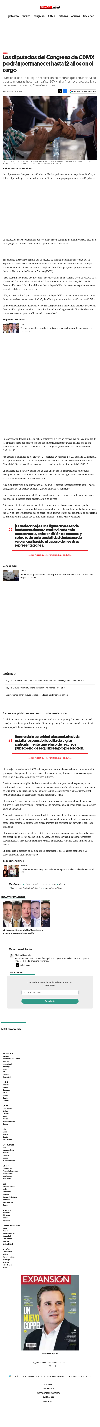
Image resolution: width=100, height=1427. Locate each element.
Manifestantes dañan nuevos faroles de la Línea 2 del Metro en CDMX (36, 695)
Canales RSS (48, 1397)
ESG (4, 1071)
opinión (75, 16)
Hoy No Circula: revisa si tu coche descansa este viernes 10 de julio (35, 687)
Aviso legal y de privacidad (48, 1392)
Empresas (6, 1056)
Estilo (4, 1147)
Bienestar (6, 1262)
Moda (5, 1116)
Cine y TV (6, 1155)
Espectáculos (7, 1108)
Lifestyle (6, 1241)
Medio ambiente (8, 1186)
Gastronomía (7, 1251)
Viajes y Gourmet (9, 1121)
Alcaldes (62, 884)
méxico (26, 16)
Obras (5, 1069)
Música (5, 1158)
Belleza (5, 1119)
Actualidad (6, 1212)
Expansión (8, 1053)
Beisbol (5, 1231)
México (24, 866)
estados (63, 16)
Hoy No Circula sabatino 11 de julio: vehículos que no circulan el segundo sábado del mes (45, 680)
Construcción (7, 1168)
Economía (6, 1061)
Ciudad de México (33, 884)
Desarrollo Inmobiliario (11, 1171)
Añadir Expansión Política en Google (84, 91)
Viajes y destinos (8, 1257)
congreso (39, 16)
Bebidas (5, 1254)
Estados (5, 1095)
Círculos (5, 1113)
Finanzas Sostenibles (10, 1197)
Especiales (6, 1220)
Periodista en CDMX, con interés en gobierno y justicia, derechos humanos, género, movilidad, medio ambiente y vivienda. (52, 959)
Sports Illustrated (11, 1225)
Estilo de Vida (7, 1265)
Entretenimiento (8, 1150)
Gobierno (6, 1085)
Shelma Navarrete (23, 955)
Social (5, 1189)
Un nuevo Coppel (50, 1353)
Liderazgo (6, 1215)
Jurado (5, 1267)
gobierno (13, 16)
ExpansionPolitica (55, 1366)
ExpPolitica (44, 1366)
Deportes (6, 1152)
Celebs (5, 1137)
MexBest (7, 1249)
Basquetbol (7, 1236)
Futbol (5, 1228)
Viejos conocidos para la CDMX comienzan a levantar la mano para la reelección (46, 932)
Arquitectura (7, 1176)
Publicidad (48, 1384)
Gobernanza (7, 1191)
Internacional (7, 1064)
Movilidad (6, 1194)
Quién (5, 1105)
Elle (4, 1129)
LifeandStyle (7, 1077)
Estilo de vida (7, 1139)
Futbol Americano (9, 1233)
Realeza (5, 1111)
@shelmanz (27, 168)
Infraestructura (8, 1173)
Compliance (48, 1388)
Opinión (5, 1098)
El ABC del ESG (8, 1202)
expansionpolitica (50, 1366)
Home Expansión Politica (11, 1058)
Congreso (6, 1090)
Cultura (5, 1124)
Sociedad (88, 16)
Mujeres (6, 1074)
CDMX (51, 16)
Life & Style (8, 1144)
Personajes (6, 1259)
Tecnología (6, 1066)
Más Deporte (7, 1238)
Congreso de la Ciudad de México (26, 888)
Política (6, 1082)
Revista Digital (8, 1244)
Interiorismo (7, 1178)
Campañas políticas (53, 888)
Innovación (6, 1199)
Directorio (48, 1401)
